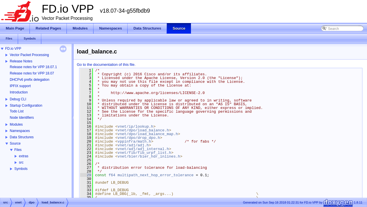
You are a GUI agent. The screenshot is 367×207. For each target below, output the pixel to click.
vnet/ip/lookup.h (135, 126)
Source (15, 143)
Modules (16, 124)
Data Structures (22, 137)
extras (23, 156)
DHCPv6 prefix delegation (29, 80)
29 (85, 175)
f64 (112, 175)
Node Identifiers (22, 118)
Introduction (19, 92)
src (21, 162)
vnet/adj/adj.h (133, 145)
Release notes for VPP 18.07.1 (33, 67)
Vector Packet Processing (29, 55)
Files (18, 150)
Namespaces (20, 131)
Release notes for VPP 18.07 (32, 73)
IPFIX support (20, 86)
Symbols (21, 169)
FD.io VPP (13, 49)
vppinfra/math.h (134, 141)
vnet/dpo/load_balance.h (143, 130)
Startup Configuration (26, 105)
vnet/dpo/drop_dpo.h (139, 137)
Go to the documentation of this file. (106, 64)
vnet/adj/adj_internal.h (143, 149)
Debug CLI (18, 99)
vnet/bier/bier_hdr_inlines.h (149, 156)
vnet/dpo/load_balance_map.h (148, 134)
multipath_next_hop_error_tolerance (156, 175)
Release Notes (21, 61)
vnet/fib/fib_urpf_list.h (144, 152)
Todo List (17, 111)
